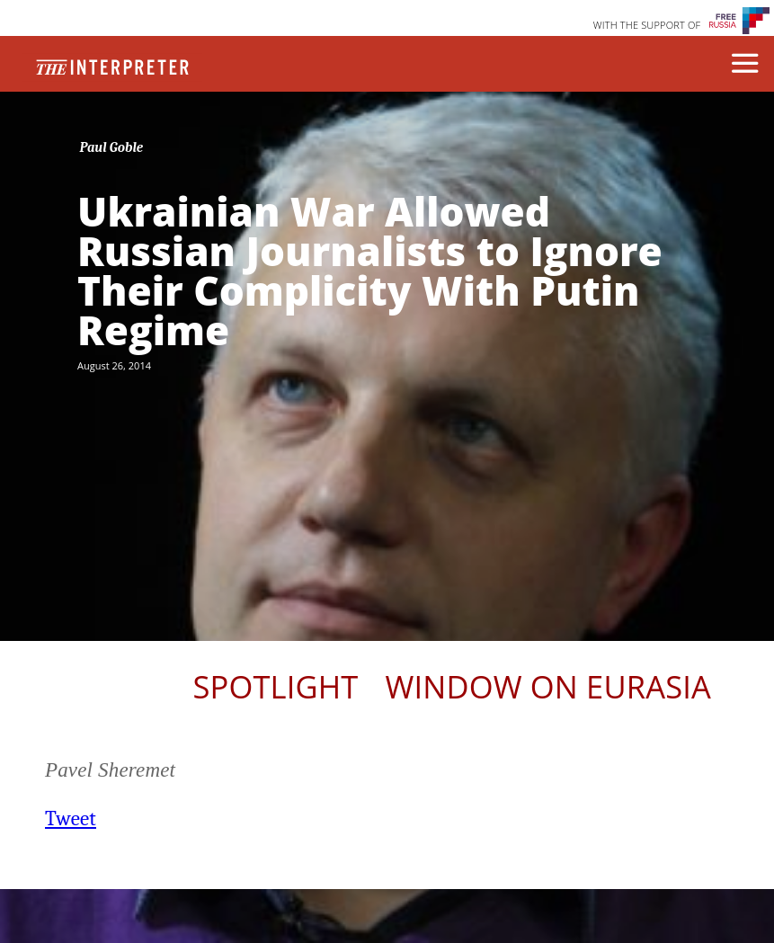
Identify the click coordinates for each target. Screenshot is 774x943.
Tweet (70, 818)
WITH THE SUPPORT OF (647, 24)
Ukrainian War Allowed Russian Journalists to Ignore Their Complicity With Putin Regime (370, 270)
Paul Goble (112, 147)
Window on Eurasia (548, 686)
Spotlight (275, 686)
